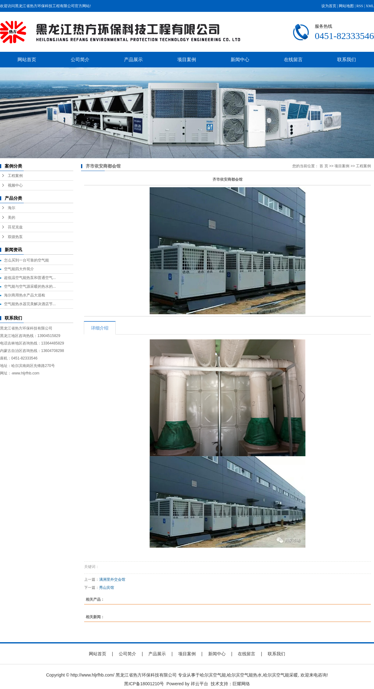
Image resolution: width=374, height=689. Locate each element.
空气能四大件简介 (19, 269)
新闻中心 (240, 59)
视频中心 (15, 185)
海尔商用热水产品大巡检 (24, 295)
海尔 (11, 208)
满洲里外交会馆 (112, 579)
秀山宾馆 (106, 587)
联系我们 (346, 59)
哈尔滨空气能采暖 (280, 674)
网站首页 (26, 59)
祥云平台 (199, 683)
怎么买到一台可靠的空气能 (26, 260)
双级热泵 (15, 237)
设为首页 (328, 6)
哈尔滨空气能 (213, 674)
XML (370, 6)
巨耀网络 (241, 683)
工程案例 (15, 175)
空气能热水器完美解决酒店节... (30, 304)
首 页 (323, 166)
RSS (360, 6)
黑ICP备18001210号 (144, 683)
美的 (11, 217)
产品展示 (133, 59)
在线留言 (293, 59)
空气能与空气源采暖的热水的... (30, 286)
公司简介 (80, 59)
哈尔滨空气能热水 (244, 674)
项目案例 (186, 59)
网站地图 (346, 6)
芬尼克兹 (15, 227)
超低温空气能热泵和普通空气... (30, 278)
